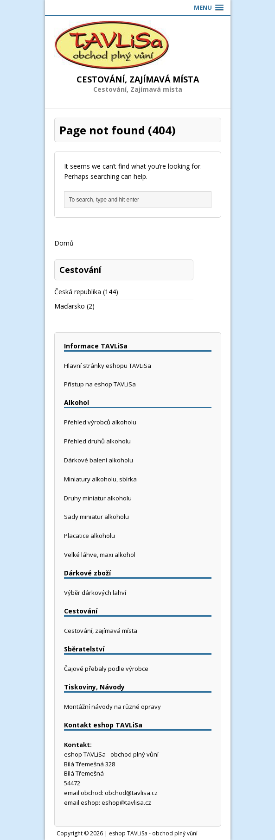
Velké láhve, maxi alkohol (99, 554)
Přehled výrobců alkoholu (100, 422)
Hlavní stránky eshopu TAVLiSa (107, 365)
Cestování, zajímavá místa (100, 630)
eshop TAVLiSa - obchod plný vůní (153, 833)
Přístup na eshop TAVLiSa (100, 384)
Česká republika (77, 291)
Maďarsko (69, 306)
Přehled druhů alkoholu (97, 441)
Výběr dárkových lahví (95, 592)
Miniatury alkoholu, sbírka (100, 479)
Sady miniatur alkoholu (96, 516)
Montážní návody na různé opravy (112, 706)
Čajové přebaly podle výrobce (106, 668)
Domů (64, 243)
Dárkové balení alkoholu (98, 460)
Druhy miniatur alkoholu (98, 498)
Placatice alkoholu (89, 535)
